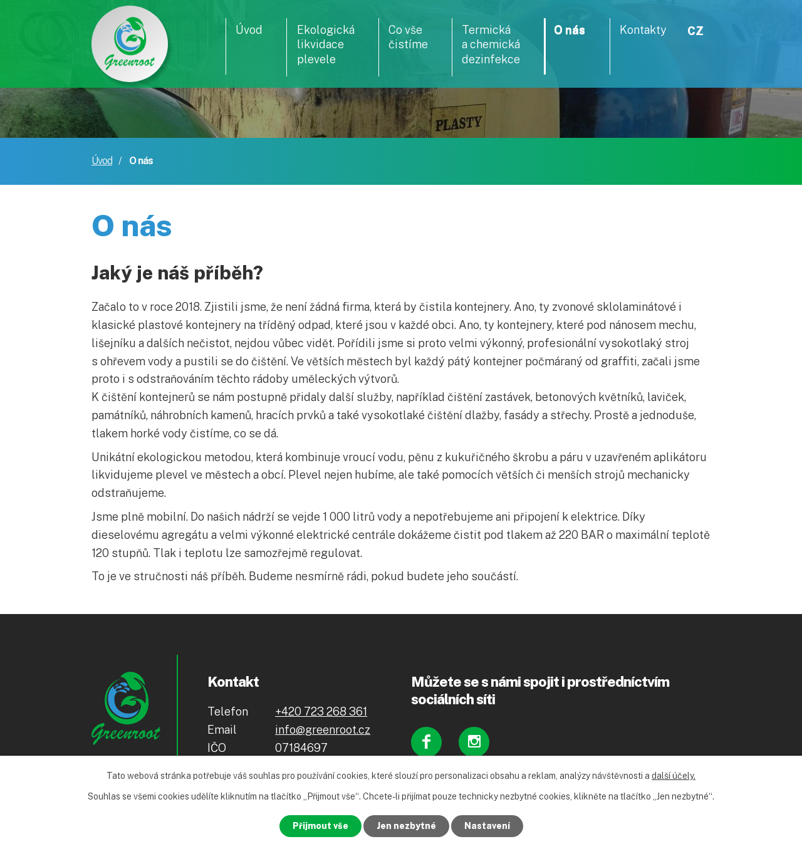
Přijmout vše (320, 826)
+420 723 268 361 (321, 711)
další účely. (673, 776)
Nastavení (487, 826)
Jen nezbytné (406, 826)
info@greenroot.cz (322, 729)
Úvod (101, 161)
